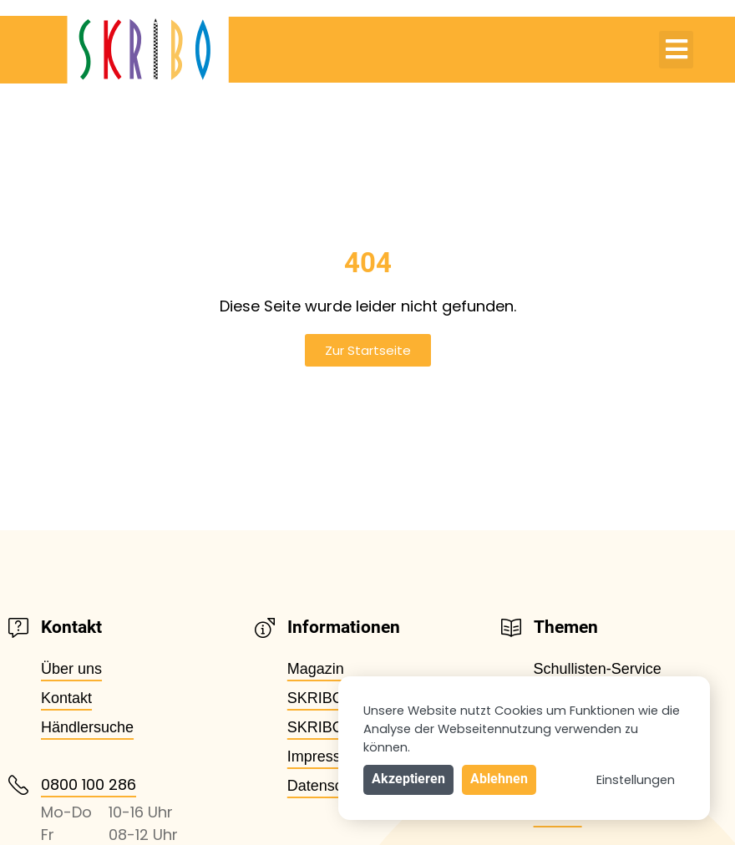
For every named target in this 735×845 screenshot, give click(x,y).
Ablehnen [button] (499, 779)
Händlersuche (87, 727)
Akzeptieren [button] (408, 779)
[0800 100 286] (18, 785)
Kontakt (66, 698)
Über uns (71, 668)
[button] (676, 49)
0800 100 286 (88, 784)
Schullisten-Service (598, 668)
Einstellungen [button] (635, 780)
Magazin (315, 668)
